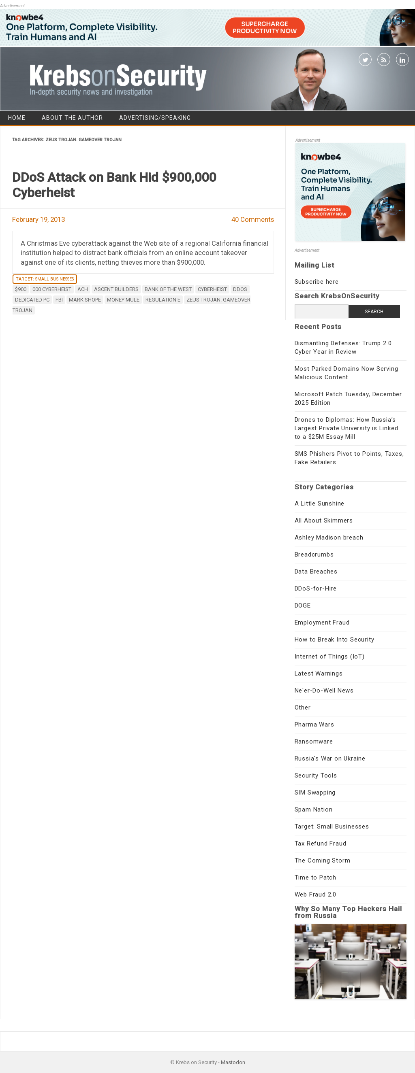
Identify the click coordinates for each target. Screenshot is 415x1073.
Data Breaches (316, 571)
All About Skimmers (324, 520)
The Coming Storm (323, 860)
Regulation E (162, 300)
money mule (123, 300)
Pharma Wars (314, 724)
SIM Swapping (315, 792)
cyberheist (212, 289)
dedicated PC (32, 300)
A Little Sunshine (320, 503)
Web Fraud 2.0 (315, 894)
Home (17, 118)
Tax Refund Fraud (321, 843)
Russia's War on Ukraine (330, 758)
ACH (82, 289)
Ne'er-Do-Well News (324, 690)
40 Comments (252, 219)
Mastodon (233, 1062)
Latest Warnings (319, 673)
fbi (59, 300)
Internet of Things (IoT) (330, 656)
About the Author (72, 118)
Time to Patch (315, 877)
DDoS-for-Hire (316, 588)
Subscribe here (317, 281)
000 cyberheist (51, 289)
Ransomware (314, 741)
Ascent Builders (116, 289)
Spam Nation (314, 809)
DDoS (240, 289)
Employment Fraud (322, 622)
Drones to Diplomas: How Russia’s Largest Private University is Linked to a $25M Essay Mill (346, 428)
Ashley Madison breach (329, 537)
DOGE (303, 605)
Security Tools (316, 775)
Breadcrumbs (314, 554)
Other (303, 707)
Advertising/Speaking (155, 118)
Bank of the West (168, 289)
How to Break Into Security (334, 639)
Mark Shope (85, 300)
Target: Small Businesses (45, 279)
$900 (20, 289)
